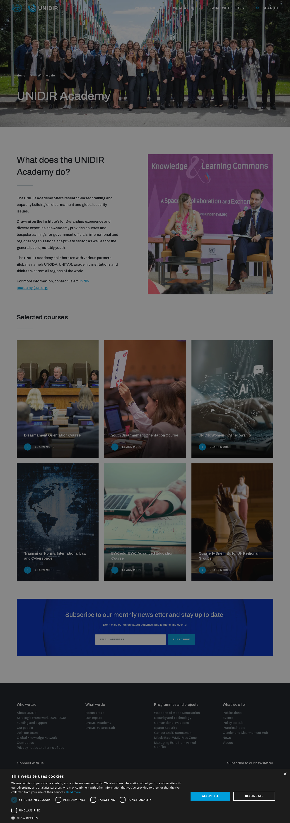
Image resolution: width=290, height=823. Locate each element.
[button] (97, 818)
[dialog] (145, 411)
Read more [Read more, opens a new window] (73, 792)
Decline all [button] (254, 796)
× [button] (285, 774)
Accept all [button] (210, 796)
